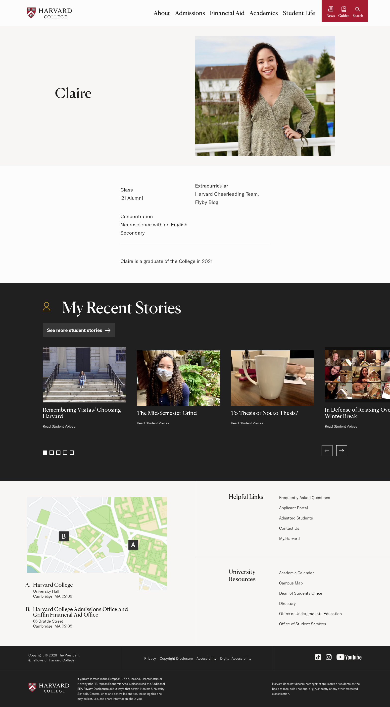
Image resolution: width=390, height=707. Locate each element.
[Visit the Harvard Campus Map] (97, 543)
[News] (331, 12)
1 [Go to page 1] (45, 452)
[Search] (358, 12)
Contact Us (289, 528)
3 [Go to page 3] (58, 452)
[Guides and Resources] (343, 12)
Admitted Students (296, 517)
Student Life (299, 13)
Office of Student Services (302, 623)
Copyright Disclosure (176, 658)
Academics (263, 13)
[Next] (341, 450)
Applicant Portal (293, 507)
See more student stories (74, 330)
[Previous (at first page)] (327, 450)
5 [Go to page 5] (72, 452)
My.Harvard (289, 538)
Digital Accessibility (235, 658)
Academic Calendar (296, 572)
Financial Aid (227, 13)
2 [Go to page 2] (51, 452)
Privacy (150, 658)
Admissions (190, 13)
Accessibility (206, 658)
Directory (287, 603)
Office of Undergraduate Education (310, 613)
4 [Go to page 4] (65, 452)
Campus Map (291, 582)
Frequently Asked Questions (304, 497)
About (162, 13)
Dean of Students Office (300, 593)
